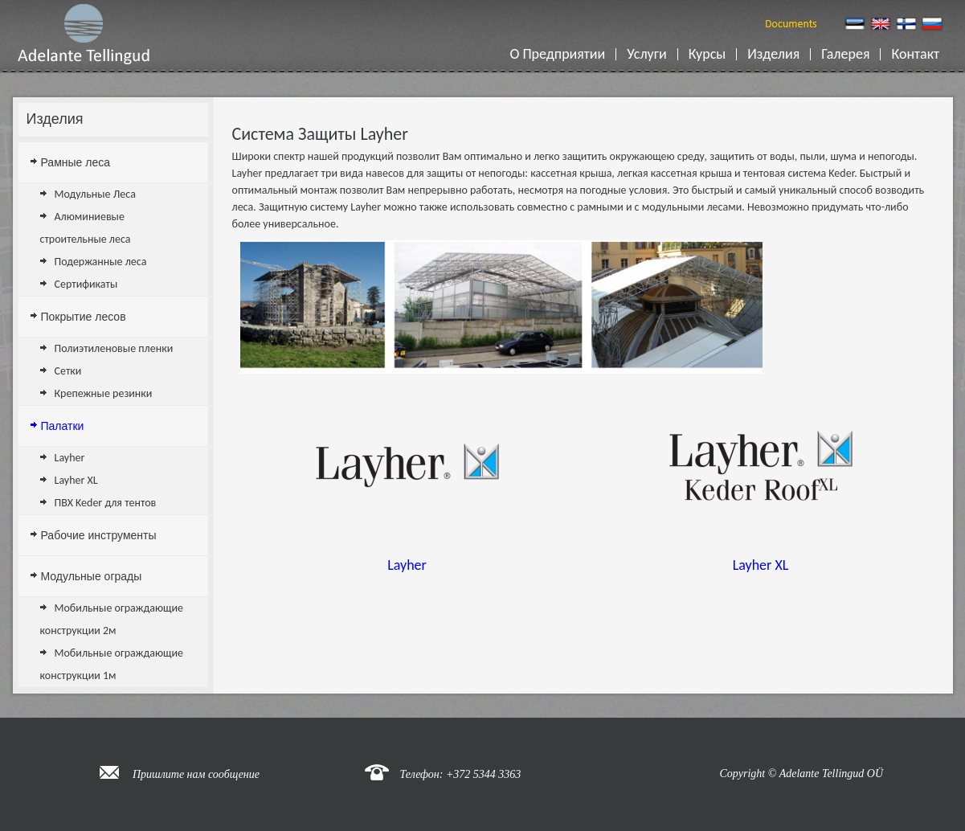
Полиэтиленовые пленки (114, 348)
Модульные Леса (95, 194)
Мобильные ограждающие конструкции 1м (112, 664)
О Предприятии (560, 54)
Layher (70, 458)
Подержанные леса (101, 261)
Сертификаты (86, 284)
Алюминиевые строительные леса (85, 228)
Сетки (68, 371)
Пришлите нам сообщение (196, 774)
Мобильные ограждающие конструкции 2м (112, 619)
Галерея (848, 54)
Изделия (776, 54)
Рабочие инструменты (99, 535)
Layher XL (76, 480)
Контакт (918, 54)
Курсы (710, 54)
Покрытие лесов (83, 316)
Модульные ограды (91, 576)
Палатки (62, 426)
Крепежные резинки (104, 393)
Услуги (649, 54)
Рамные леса (76, 162)
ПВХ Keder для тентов (106, 503)
